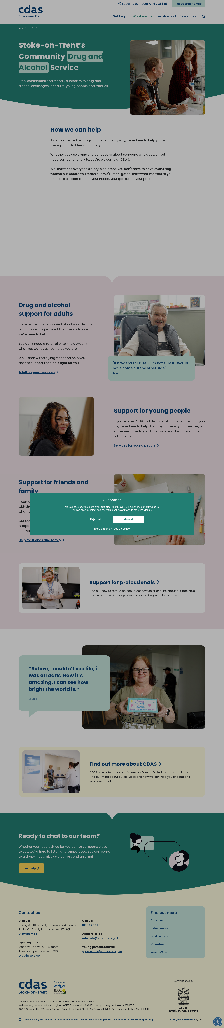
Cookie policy (122, 528)
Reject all (95, 519)
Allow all (128, 519)
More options (102, 528)
